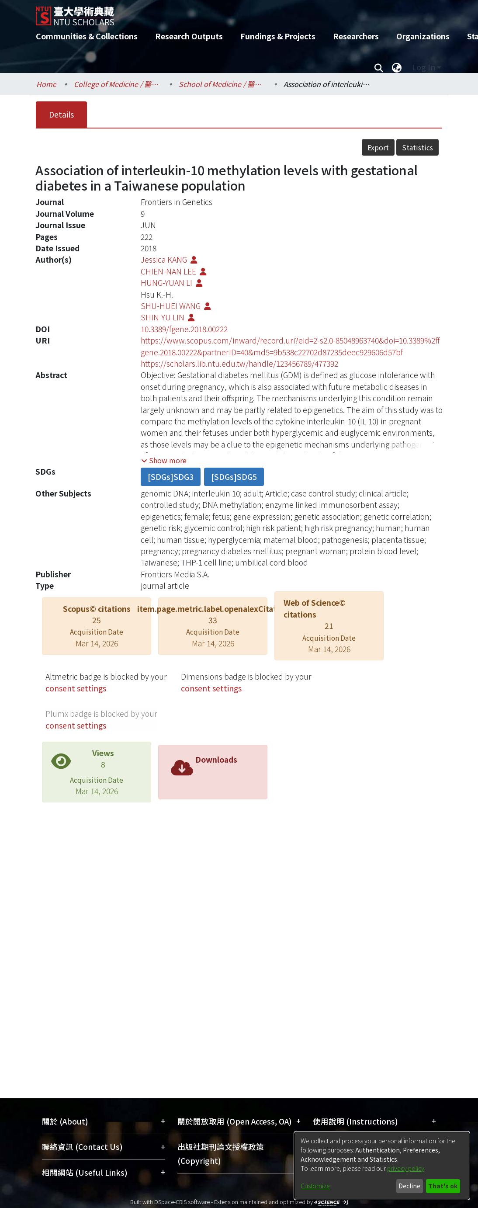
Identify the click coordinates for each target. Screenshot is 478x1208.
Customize (315, 1185)
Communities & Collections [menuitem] (87, 36)
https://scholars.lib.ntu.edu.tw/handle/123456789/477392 (239, 363)
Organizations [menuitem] (423, 36)
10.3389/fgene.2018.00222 (184, 328)
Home (46, 84)
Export (378, 147)
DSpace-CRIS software (182, 1202)
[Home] (231, 12)
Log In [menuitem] (423, 67)
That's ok (442, 1185)
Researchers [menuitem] (356, 36)
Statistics (417, 147)
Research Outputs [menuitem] (189, 36)
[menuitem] (397, 67)
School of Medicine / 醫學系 (222, 84)
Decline (409, 1185)
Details (61, 114)
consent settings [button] (75, 688)
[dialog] (381, 1165)
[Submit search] (378, 67)
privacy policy (405, 1168)
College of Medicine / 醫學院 (117, 84)
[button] (164, 460)
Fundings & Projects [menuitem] (277, 36)
